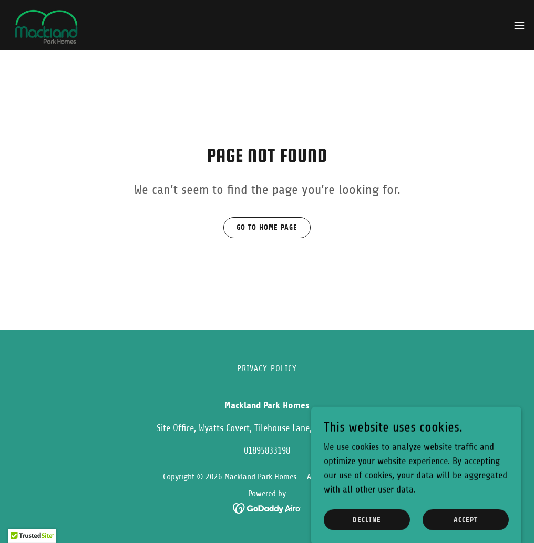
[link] (44, 25)
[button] (519, 25)
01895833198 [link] (267, 450)
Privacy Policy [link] (267, 368)
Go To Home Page (267, 227)
